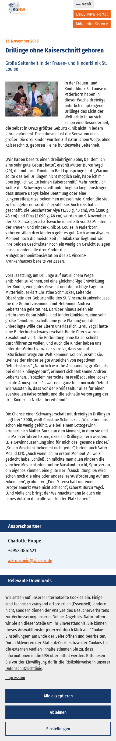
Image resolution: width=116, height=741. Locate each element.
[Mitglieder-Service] (92, 24)
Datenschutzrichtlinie (23, 668)
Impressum (15, 677)
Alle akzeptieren (58, 695)
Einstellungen (58, 728)
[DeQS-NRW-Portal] (92, 14)
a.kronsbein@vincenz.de (30, 560)
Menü (83, 4)
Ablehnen (58, 712)
